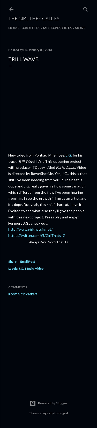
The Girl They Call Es (33, 18)
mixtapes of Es (57, 28)
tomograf (61, 413)
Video (39, 268)
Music (29, 268)
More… (81, 28)
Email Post (27, 261)
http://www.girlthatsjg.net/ (30, 229)
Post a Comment (23, 294)
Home (14, 28)
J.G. (69, 155)
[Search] (86, 8)
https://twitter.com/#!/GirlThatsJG (36, 235)
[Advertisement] (48, 341)
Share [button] (12, 261)
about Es (31, 28)
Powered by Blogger (48, 403)
